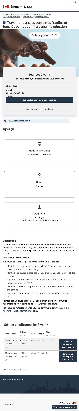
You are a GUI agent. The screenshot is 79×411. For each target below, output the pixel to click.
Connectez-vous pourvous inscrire (68, 344)
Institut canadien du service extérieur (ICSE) (34, 14)
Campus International (11, 17)
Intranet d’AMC (8, 14)
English (73, 2)
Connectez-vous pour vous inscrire (39, 100)
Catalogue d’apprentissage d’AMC (36, 17)
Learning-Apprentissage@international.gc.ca (36, 309)
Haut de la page (10, 405)
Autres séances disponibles (39, 109)
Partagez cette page (19, 120)
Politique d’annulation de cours (13, 380)
